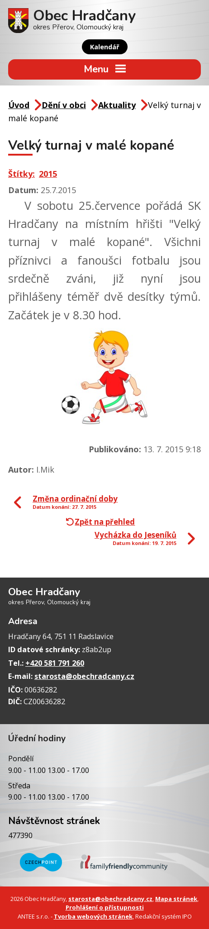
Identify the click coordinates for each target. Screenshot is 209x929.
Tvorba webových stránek (93, 916)
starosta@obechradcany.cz (84, 676)
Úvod (18, 105)
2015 (48, 173)
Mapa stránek (176, 899)
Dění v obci (64, 105)
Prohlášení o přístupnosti (105, 907)
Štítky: (21, 173)
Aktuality (117, 105)
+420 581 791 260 (54, 663)
